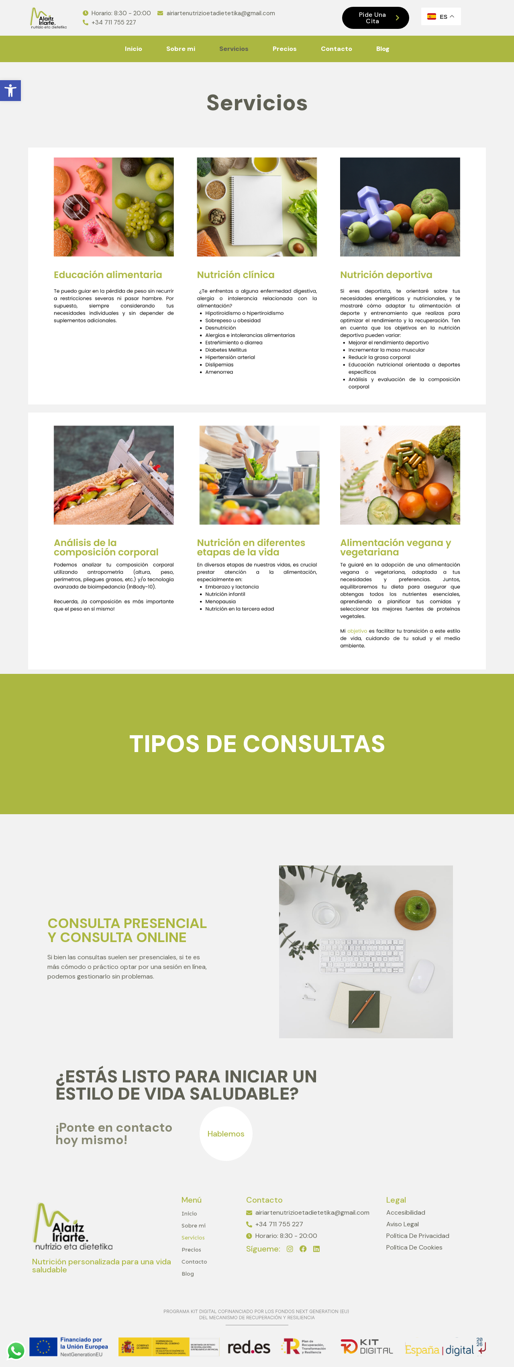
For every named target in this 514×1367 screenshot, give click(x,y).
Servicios (234, 48)
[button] (10, 90)
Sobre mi (180, 48)
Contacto (336, 48)
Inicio (133, 48)
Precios (285, 48)
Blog (383, 48)
